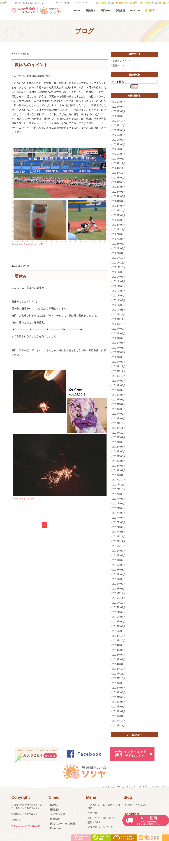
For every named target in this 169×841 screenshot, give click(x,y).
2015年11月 (119, 598)
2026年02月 (119, 116)
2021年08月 (119, 276)
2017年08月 (119, 498)
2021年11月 (119, 262)
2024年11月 (119, 168)
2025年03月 (119, 149)
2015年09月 (119, 607)
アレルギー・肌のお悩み (101, 817)
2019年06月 (119, 395)
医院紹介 (55, 809)
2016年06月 (119, 565)
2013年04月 (119, 702)
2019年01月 (119, 418)
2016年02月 (119, 583)
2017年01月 (119, 532)
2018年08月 (119, 442)
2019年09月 (119, 380)
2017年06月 (119, 508)
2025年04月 (119, 144)
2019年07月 (119, 390)
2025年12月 (119, 121)
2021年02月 (119, 305)
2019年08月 (119, 385)
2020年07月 (119, 338)
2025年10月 (119, 125)
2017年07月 (119, 503)
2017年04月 (119, 517)
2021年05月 (119, 291)
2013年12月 (119, 669)
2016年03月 (119, 579)
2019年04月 (119, 404)
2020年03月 (119, 357)
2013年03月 (119, 706)
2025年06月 (119, 135)
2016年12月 (119, 536)
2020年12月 (119, 314)
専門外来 (105, 10)
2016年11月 (119, 541)
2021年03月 (119, 300)
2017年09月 (119, 494)
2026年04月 (119, 106)
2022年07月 (119, 239)
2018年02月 (119, 470)
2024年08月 (119, 182)
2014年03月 (119, 659)
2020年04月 (119, 352)
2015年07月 (119, 617)
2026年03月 (119, 111)
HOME (54, 805)
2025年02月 (119, 154)
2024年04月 (119, 201)
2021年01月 (119, 310)
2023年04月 (119, 215)
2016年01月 (119, 588)
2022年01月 (119, 253)
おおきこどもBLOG (136, 805)
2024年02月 (119, 206)
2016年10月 (119, 546)
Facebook (55, 828)
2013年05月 (119, 697)
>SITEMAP (17, 819)
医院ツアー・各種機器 (62, 823)
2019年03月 (119, 409)
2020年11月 (119, 319)
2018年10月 (119, 432)
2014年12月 (119, 636)
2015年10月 (119, 602)
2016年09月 (119, 551)
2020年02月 (119, 361)
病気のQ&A (94, 822)
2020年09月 (119, 328)
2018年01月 (119, 475)
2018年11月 (119, 428)
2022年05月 (119, 248)
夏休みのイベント (31, 64)
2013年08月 (119, 683)
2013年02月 (119, 711)
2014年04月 (119, 654)
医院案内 (90, 10)
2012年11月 (119, 725)
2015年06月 (119, 621)
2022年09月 (119, 234)
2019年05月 (119, 399)
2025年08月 (119, 130)
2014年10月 (119, 640)
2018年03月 (119, 465)
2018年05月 (119, 456)
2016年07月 (119, 560)
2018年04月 (119, 461)
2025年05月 (119, 140)
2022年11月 (119, 229)
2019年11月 (119, 371)
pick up (135, 10)
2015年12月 (119, 593)
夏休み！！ (25, 276)
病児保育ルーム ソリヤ (100, 827)
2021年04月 (119, 295)
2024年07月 (119, 187)
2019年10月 (119, 376)
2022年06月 (119, 243)
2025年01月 (119, 158)
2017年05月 (119, 513)
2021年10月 (119, 267)
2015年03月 (119, 626)
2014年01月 (119, 664)
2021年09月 (119, 272)
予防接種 (120, 10)
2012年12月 (119, 721)
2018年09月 (119, 437)
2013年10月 (119, 678)
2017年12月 (119, 480)
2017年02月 (119, 527)
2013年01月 (119, 716)
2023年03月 (119, 220)
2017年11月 (119, 484)
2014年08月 (119, 645)
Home (77, 10)
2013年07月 (119, 687)
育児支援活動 (57, 814)
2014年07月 (119, 650)
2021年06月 (119, 286)
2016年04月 (119, 574)
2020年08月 (119, 333)
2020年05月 (119, 347)
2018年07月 (119, 447)
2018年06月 (119, 451)
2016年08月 (119, 555)
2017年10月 (119, 489)
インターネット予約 (59, 2)
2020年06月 (119, 343)
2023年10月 (119, 210)
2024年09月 (119, 177)
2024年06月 (119, 191)
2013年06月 (119, 692)
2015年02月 (119, 631)
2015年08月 (119, 612)
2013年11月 (119, 673)
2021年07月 (119, 281)
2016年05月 (119, 569)
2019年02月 (119, 413)
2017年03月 (119, 522)
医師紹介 (55, 819)
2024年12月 (119, 163)
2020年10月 (119, 324)
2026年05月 (119, 102)
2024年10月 (119, 172)
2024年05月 (119, 196)
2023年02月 (119, 225)
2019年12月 (119, 366)
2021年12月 (119, 257)
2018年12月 (119, 423)
